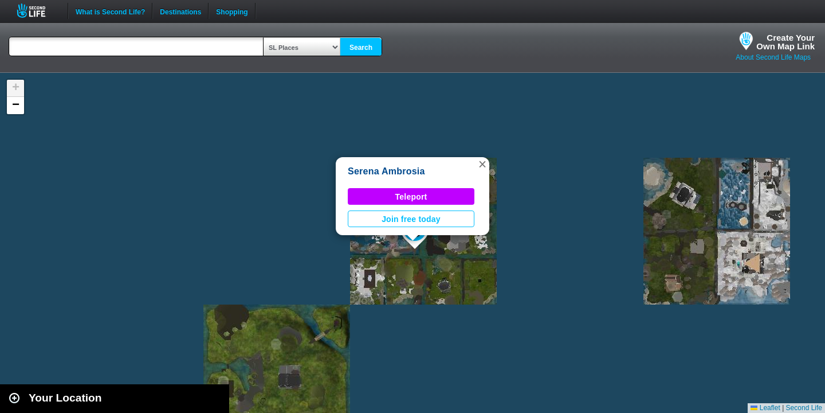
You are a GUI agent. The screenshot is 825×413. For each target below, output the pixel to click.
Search (360, 48)
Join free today (411, 219)
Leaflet (765, 408)
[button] (482, 164)
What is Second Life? (110, 11)
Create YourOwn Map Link (785, 42)
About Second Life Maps (773, 57)
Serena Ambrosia (386, 171)
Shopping (231, 11)
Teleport (411, 196)
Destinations (180, 11)
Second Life (37, 10)
